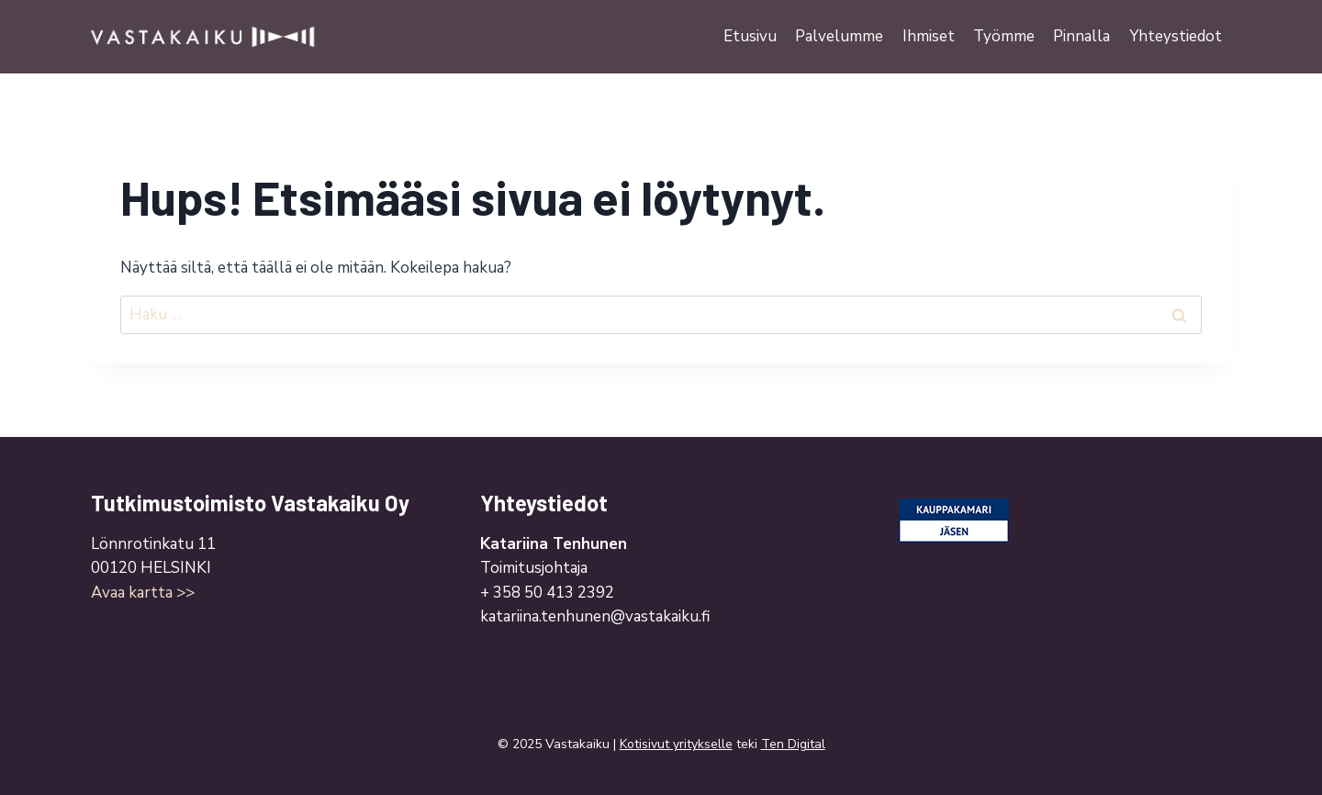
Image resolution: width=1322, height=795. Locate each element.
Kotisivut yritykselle (676, 744)
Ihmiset (928, 36)
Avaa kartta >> (143, 592)
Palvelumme (839, 36)
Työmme (1004, 36)
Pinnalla (1081, 36)
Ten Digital (793, 744)
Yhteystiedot (1175, 36)
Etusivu (750, 36)
